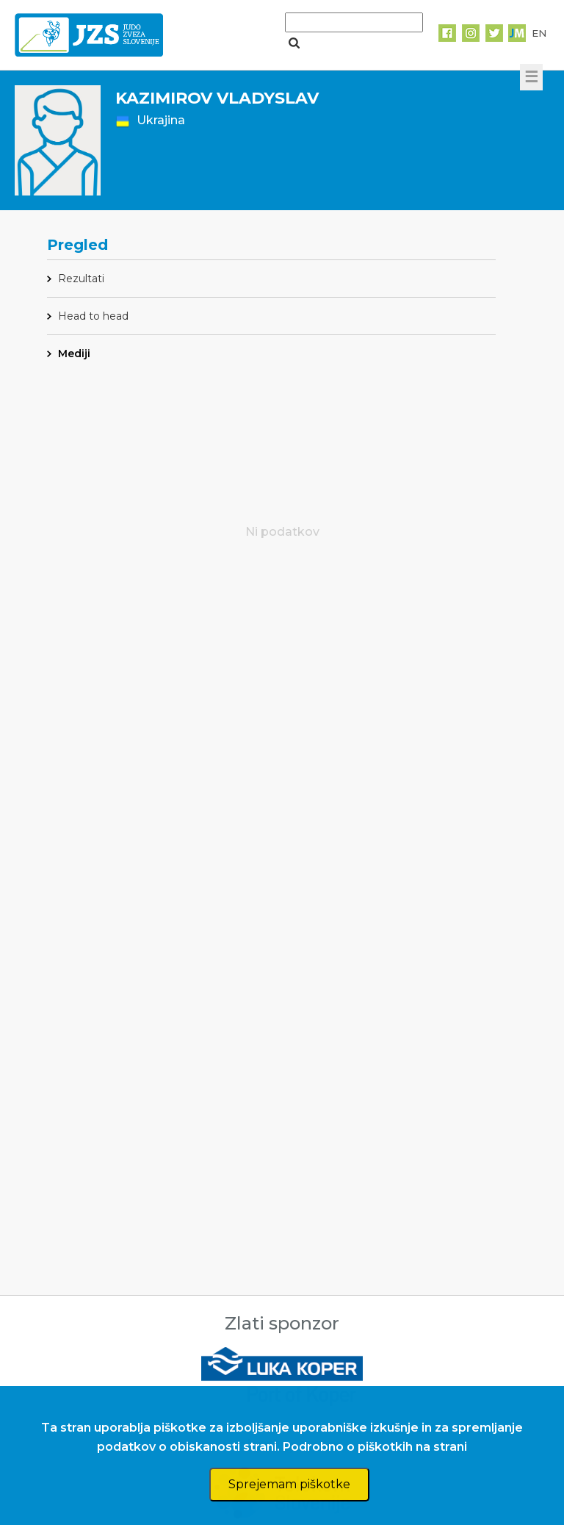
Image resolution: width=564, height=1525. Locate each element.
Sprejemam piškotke (289, 1484)
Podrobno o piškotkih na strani (375, 1447)
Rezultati (81, 278)
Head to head (93, 316)
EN (539, 33)
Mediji (74, 353)
